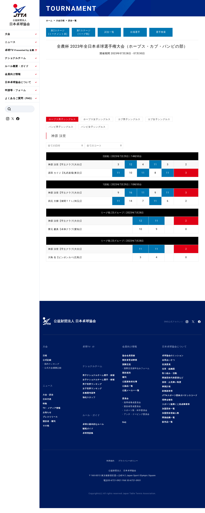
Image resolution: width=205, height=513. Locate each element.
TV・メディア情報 (51, 403)
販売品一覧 (167, 419)
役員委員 (166, 362)
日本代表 (47, 394)
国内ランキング (51, 361)
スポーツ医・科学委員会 (135, 408)
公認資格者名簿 (129, 379)
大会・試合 (48, 390)
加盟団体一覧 (168, 406)
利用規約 (109, 453)
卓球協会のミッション (172, 353)
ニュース (10, 42)
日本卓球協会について (18, 82)
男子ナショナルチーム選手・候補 (99, 370)
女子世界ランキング (92, 383)
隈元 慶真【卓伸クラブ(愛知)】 (66, 229)
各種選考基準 (89, 388)
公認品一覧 (127, 383)
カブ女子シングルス (159, 119)
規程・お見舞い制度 (171, 380)
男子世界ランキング (92, 379)
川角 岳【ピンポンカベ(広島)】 (66, 257)
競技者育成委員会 (132, 404)
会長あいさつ (168, 357)
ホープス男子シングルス (62, 119)
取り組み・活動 (169, 371)
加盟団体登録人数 (170, 410)
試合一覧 (109, 32)
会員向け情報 (13, 74)
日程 (45, 353)
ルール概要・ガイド (17, 66)
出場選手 (135, 32)
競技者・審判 (49, 416)
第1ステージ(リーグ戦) (83, 32)
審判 (124, 375)
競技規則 (126, 370)
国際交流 (126, 362)
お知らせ (47, 407)
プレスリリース (50, 412)
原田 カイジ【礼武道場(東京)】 (66, 172)
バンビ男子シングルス (61, 126)
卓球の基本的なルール (93, 417)
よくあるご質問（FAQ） (19, 98)
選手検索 (161, 32)
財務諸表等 (167, 388)
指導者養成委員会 (132, 400)
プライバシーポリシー (128, 453)
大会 (7, 34)
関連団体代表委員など (172, 375)
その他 (46, 421)
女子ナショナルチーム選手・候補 (99, 375)
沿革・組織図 (168, 366)
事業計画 (166, 384)
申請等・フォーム (15, 90)
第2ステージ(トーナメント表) (57, 32)
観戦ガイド (88, 421)
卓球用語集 (88, 426)
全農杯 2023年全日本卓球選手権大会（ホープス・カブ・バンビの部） (122, 46)
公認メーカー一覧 (130, 388)
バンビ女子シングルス (93, 126)
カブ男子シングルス (129, 119)
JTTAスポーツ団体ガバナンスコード (179, 393)
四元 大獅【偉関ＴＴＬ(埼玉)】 (66, 201)
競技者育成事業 (129, 357)
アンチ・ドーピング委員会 (136, 412)
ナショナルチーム (15, 58)
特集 (45, 399)
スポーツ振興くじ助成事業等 (176, 402)
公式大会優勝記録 (52, 365)
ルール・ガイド (92, 409)
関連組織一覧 (168, 415)
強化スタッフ (89, 392)
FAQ (124, 420)
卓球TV (19, 50)
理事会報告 (167, 397)
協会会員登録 (128, 353)
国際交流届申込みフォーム (136, 366)
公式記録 (47, 357)
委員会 (125, 396)
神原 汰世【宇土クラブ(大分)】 (66, 164)
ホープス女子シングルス (96, 119)
